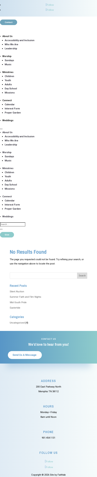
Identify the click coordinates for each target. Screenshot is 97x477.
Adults (8, 84)
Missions (10, 92)
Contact (8, 22)
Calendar (10, 104)
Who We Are (11, 44)
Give (7, 234)
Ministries (7, 72)
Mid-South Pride (18, 302)
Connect (7, 100)
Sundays (9, 60)
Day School (11, 88)
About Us (7, 36)
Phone (48, 432)
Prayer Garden (13, 112)
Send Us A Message (24, 355)
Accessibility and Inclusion (19, 40)
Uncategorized (17, 322)
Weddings (7, 120)
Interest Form (12, 108)
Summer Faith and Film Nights (25, 297)
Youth (8, 80)
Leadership (11, 48)
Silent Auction (17, 291)
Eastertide (15, 307)
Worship (6, 56)
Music (8, 64)
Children (9, 76)
